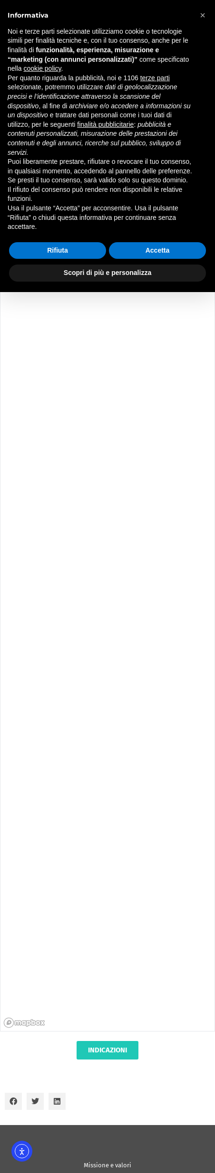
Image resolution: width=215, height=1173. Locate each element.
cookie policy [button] (42, 68)
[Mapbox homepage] (24, 1022)
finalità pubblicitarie (105, 124)
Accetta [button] (158, 250)
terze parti (155, 78)
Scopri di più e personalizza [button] (107, 272)
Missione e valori (107, 1165)
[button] (13, 1101)
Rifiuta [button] (57, 250)
